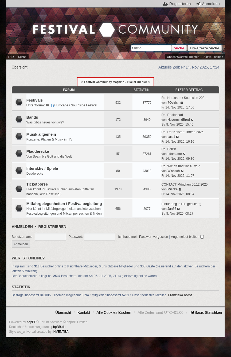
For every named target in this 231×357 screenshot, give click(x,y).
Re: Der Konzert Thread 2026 (182, 132)
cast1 (171, 137)
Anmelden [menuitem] (211, 4)
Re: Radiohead (172, 115)
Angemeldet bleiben (187, 237)
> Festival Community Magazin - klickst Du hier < (115, 81)
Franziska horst (180, 295)
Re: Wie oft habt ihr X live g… (182, 166)
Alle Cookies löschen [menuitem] (113, 312)
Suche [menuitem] (22, 56)
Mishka (172, 189)
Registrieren (52, 226)
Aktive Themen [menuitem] (213, 56)
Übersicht (63, 312)
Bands (32, 117)
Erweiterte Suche (204, 48)
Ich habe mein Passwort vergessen (143, 237)
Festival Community (61, 30)
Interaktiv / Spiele (42, 168)
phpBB (31, 322)
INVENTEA (60, 332)
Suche (179, 48)
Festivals (34, 100)
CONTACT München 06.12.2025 (185, 184)
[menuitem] (206, 312)
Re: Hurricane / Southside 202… (185, 98)
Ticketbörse (37, 184)
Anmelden (22, 226)
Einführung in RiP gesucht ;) (181, 204)
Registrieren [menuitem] (180, 4)
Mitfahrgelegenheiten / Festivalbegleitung (64, 204)
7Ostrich (173, 103)
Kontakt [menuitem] (83, 312)
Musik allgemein (41, 134)
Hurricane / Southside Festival (73, 105)
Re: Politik (169, 149)
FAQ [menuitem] (11, 56)
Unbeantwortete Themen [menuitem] (183, 56)
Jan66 (171, 209)
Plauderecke (37, 151)
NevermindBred (178, 120)
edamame (174, 154)
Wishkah (173, 171)
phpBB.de (58, 327)
